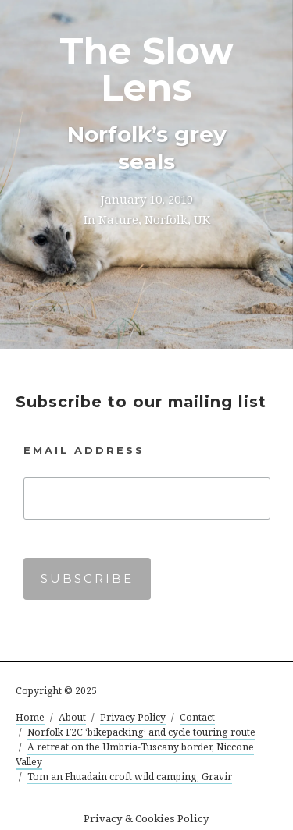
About (72, 717)
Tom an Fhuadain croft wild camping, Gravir (129, 776)
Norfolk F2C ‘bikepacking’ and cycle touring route (141, 732)
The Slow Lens (146, 69)
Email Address (84, 450)
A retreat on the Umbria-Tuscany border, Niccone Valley (135, 754)
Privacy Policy (133, 717)
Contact (197, 717)
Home (30, 717)
